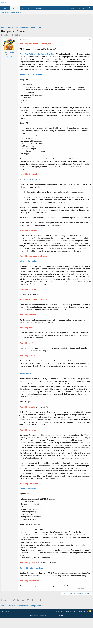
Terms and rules (71, 621)
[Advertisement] (46, 20)
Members (39, 8)
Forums (15, 8)
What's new (26, 8)
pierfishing (6, 621)
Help (80, 621)
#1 (89, 40)
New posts (5, 12)
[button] (33, 8)
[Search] (90, 8)
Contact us (60, 621)
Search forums (16, 12)
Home (5, 8)
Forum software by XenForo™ (47, 626)
